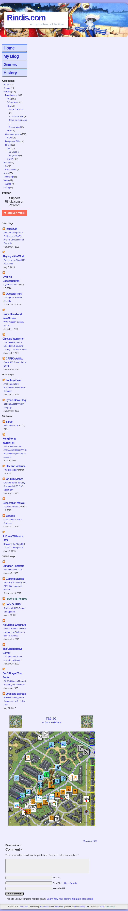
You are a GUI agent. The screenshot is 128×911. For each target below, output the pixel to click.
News (6, 173)
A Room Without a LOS (13, 538)
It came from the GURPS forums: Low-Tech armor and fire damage (15, 632)
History (10, 72)
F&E (9, 106)
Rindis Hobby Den (81, 907)
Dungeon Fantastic (13, 565)
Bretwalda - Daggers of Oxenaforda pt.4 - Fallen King (14, 701)
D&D (9, 148)
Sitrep (9, 421)
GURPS (10, 159)
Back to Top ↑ (111, 907)
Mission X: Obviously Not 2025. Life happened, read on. (15, 586)
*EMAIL (65, 883)
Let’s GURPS (13, 604)
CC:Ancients (12, 102)
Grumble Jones (14, 479)
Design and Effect (13, 141)
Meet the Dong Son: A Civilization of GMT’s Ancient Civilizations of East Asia (14, 238)
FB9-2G (51, 718)
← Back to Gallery (51, 722)
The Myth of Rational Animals (13, 299)
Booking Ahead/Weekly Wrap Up (14, 406)
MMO (9, 138)
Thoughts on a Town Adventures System (13, 658)
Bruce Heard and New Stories (12, 316)
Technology (9, 177)
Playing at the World (14, 256)
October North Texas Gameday (13, 521)
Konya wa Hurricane (18, 120)
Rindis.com (26, 17)
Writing (7, 187)
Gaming (7, 92)
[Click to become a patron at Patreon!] (14, 217)
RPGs (8, 145)
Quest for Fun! (14, 293)
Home (9, 48)
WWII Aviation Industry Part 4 (14, 324)
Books (6, 84)
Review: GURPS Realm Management (14, 610)
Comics (7, 88)
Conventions (11, 170)
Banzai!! (10, 515)
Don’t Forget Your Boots (12, 675)
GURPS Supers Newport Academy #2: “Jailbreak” (15, 683)
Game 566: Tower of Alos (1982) (15, 364)
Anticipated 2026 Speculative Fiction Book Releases (15, 387)
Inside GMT (12, 228)
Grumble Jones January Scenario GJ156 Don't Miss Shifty (14, 486)
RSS (102, 907)
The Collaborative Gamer (12, 650)
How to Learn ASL (12, 507)
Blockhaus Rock (11, 425)
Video (6, 180)
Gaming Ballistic (15, 578)
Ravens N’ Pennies (16, 598)
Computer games (13, 134)
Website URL (60, 888)
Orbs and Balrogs (16, 693)
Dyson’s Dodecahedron (11, 278)
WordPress (44, 907)
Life (5, 166)
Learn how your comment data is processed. (70, 898)
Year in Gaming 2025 (13, 570)
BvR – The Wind (16, 109)
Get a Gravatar (70, 883)
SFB (9, 131)
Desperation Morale (13, 503)
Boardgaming (11, 95)
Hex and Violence (15, 466)
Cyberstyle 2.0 (10, 285)
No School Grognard (14, 624)
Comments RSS (90, 841)
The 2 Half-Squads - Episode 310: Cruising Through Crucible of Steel (15, 346)
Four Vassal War (16, 116)
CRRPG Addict (14, 358)
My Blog (11, 56)
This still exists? (11, 470)
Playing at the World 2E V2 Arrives (14, 262)
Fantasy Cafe (13, 380)
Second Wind (15, 127)
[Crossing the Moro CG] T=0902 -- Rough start (14, 546)
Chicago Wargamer (13, 338)
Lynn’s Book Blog (16, 400)
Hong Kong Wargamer (9, 440)
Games (10, 64)
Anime (8, 184)
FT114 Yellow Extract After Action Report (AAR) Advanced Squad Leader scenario (15, 451)
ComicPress (58, 907)
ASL (9, 99)
